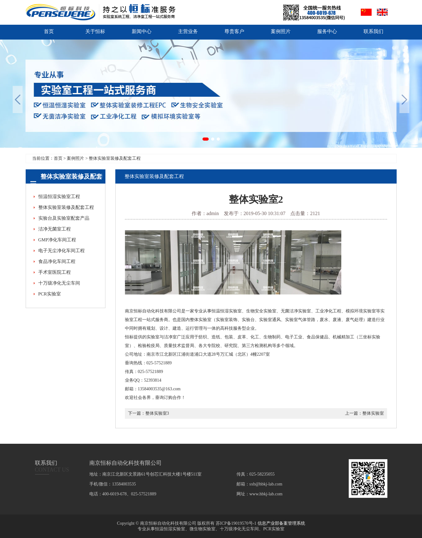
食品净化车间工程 (56, 261)
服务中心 (327, 31)
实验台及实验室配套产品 (63, 218)
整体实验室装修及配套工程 (66, 207)
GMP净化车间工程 (57, 239)
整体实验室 (373, 413)
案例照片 (281, 31)
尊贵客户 (234, 31)
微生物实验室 (202, 529)
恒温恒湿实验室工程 (59, 196)
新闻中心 (141, 31)
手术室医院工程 (54, 272)
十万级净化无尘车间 (59, 283)
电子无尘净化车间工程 (61, 250)
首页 (49, 31)
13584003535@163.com (159, 389)
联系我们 (373, 31)
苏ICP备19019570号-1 (236, 523)
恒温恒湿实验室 (170, 529)
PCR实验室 (49, 293)
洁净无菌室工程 (54, 229)
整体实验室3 (157, 413)
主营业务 (188, 31)
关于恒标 (95, 31)
